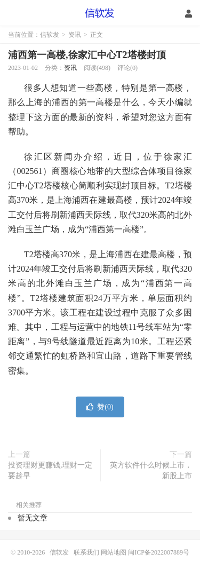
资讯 (74, 34)
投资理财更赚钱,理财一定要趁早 (50, 470)
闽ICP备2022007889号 (158, 552)
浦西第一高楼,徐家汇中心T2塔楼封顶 (87, 55)
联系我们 (87, 552)
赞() (99, 407)
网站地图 (113, 552)
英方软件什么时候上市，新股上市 (151, 470)
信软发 (100, 13)
